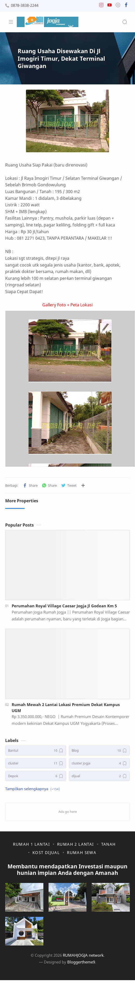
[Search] (125, 22)
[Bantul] (35, 750)
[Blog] (99, 750)
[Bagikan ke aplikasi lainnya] (83, 485)
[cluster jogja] (99, 763)
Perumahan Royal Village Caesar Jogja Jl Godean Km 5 (64, 605)
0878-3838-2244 (24, 5)
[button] (101, 6)
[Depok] (35, 776)
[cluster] (35, 763)
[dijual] (99, 776)
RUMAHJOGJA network (83, 955)
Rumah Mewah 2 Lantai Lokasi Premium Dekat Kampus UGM (66, 707)
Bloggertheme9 (81, 962)
